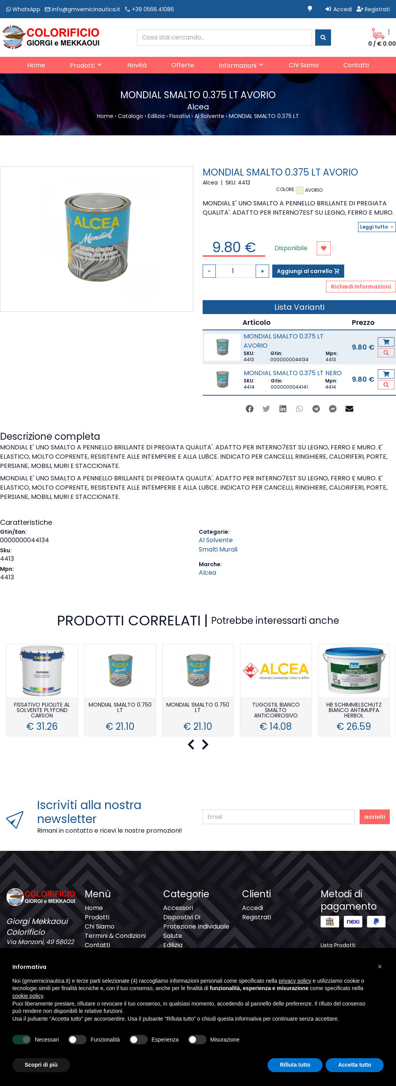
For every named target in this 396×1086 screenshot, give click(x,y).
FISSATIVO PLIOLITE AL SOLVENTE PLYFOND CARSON (42, 710)
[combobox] (224, 37)
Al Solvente (216, 540)
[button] (380, 966)
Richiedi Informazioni (361, 286)
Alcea (207, 572)
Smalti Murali (218, 549)
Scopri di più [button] (41, 1065)
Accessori (178, 907)
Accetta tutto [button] (354, 1065)
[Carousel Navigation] (198, 745)
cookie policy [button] (27, 996)
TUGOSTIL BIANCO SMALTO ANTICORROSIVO (276, 710)
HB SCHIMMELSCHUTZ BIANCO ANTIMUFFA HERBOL (354, 710)
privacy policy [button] (295, 981)
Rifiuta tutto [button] (295, 1065)
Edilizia (173, 945)
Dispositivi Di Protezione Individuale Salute (196, 926)
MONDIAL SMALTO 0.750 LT (120, 708)
